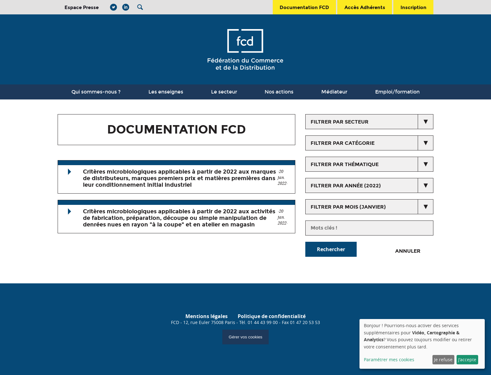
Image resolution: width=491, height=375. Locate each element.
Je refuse (443, 359)
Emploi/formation (397, 92)
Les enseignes (165, 92)
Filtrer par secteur (340, 122)
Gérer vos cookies (245, 337)
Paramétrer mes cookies (389, 359)
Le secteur (224, 92)
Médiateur (334, 92)
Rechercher (331, 249)
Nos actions (279, 92)
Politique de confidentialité (272, 316)
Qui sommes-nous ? (96, 92)
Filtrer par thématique (345, 164)
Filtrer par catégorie (343, 143)
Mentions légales (206, 316)
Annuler (408, 251)
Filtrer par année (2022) (346, 186)
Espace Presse (82, 7)
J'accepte (467, 359)
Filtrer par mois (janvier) (348, 207)
